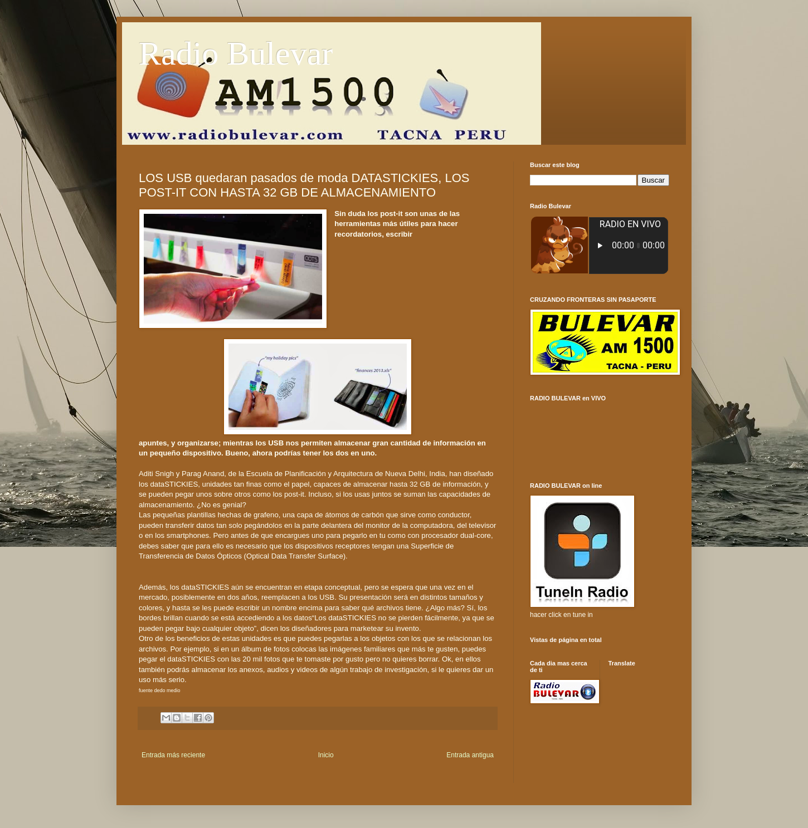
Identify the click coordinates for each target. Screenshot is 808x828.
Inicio (326, 755)
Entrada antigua (470, 755)
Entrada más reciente (173, 755)
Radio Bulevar (236, 53)
